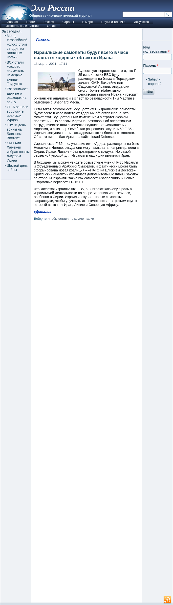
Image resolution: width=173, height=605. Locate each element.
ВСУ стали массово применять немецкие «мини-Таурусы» (15, 73)
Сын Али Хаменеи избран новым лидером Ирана (18, 151)
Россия (48, 22)
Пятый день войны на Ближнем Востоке (16, 131)
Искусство (141, 22)
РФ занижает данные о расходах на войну (17, 95)
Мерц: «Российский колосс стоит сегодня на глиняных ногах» (17, 46)
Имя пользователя (156, 49)
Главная (12, 22)
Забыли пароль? (154, 81)
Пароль (150, 65)
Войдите (40, 218)
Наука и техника (113, 22)
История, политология (22, 26)
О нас (51, 26)
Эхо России (53, 8)
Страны (68, 22)
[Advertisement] (86, 412)
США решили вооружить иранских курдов (17, 113)
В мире (87, 22)
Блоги (30, 22)
